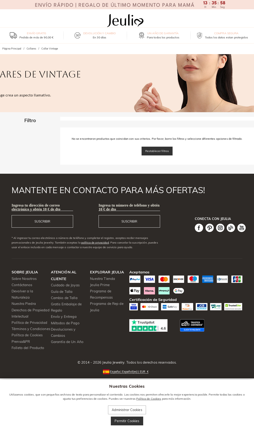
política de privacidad (95, 242)
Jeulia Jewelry (112, 362)
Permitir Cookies (127, 421)
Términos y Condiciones (31, 329)
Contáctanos (22, 285)
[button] (127, 371)
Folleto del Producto (28, 348)
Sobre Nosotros (24, 278)
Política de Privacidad (29, 322)
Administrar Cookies (127, 410)
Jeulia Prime (100, 285)
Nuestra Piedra (24, 303)
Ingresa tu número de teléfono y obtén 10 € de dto (129, 207)
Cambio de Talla (64, 298)
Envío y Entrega (64, 316)
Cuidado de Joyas (65, 285)
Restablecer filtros (157, 151)
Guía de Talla (62, 291)
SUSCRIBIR (42, 221)
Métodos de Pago (65, 323)
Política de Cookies (27, 335)
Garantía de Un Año (67, 342)
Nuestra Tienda (102, 278)
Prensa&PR (21, 341)
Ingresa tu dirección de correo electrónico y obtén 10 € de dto (36, 207)
